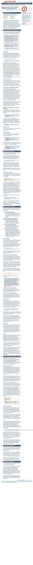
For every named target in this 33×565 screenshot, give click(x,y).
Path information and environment (10, 254)
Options (11, 17)
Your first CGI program (8, 172)
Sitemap (31, 481)
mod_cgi (5, 17)
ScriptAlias (12, 18)
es (26, 480)
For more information (26, 21)
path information (18, 312)
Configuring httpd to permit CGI (11, 30)
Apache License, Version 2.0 (12, 482)
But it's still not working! (26, 16)
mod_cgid (5, 18)
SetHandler (5, 104)
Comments (24, 24)
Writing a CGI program (26, 15)
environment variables (7, 290)
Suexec (4, 333)
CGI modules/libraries (9, 445)
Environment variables (8, 366)
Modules (18, 481)
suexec (6, 335)
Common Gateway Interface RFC (13, 385)
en (25, 480)
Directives (22, 481)
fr (28, 480)
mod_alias (6, 16)
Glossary (27, 481)
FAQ (25, 481)
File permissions (6, 238)
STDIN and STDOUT (7, 406)
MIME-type (10, 156)
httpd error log (14, 226)
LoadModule (8, 39)
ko (31, 480)
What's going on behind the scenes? (12, 356)
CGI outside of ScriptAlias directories (11, 87)
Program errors (6, 299)
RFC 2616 (9, 294)
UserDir (7, 96)
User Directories (6, 132)
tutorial (8, 128)
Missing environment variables (9, 287)
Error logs (5, 323)
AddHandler (12, 16)
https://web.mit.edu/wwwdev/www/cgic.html (12, 459)
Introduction (24, 12)
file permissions (13, 227)
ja (29, 480)
